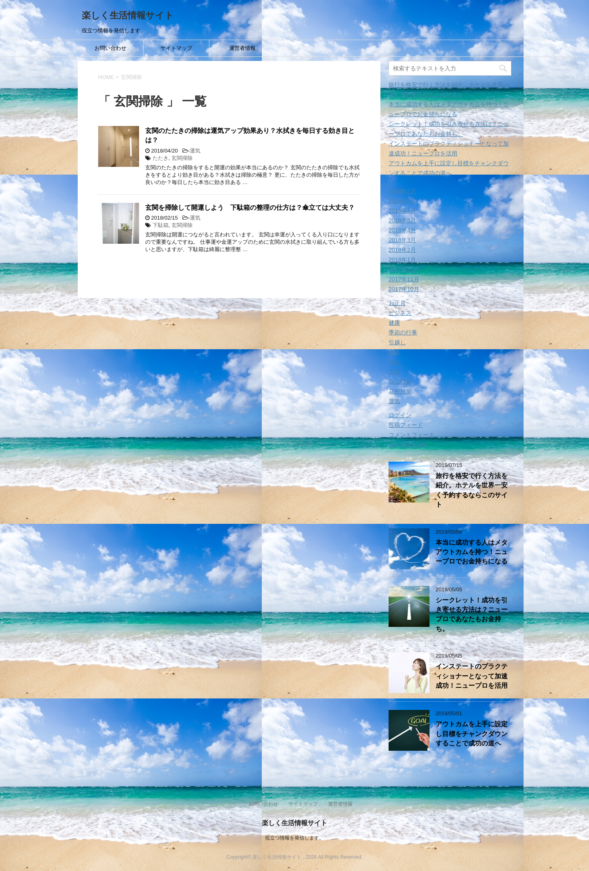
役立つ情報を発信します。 (294, 838)
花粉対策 (400, 391)
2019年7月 (402, 191)
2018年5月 (402, 220)
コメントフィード (411, 434)
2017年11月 (404, 279)
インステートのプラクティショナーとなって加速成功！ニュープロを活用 (472, 676)
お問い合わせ (110, 48)
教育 (394, 352)
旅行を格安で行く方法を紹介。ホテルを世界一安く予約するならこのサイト (472, 490)
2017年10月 (404, 289)
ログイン (400, 415)
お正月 (397, 303)
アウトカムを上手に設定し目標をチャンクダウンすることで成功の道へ (472, 734)
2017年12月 (404, 269)
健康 (394, 322)
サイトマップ (176, 48)
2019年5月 (402, 201)
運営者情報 (242, 48)
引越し (397, 342)
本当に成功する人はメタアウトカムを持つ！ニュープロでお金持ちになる (472, 552)
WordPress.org (408, 444)
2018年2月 (402, 250)
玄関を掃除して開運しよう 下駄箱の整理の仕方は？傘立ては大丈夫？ (250, 207)
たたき (161, 158)
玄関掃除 (182, 158)
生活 (394, 371)
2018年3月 (402, 240)
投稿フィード (406, 425)
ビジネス (400, 313)
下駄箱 (161, 225)
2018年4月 (402, 230)
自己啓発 (400, 381)
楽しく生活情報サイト (128, 15)
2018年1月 (402, 259)
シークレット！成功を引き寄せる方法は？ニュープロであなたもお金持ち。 (472, 614)
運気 (195, 151)
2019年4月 (402, 210)
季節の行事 (403, 332)
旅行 (394, 362)
